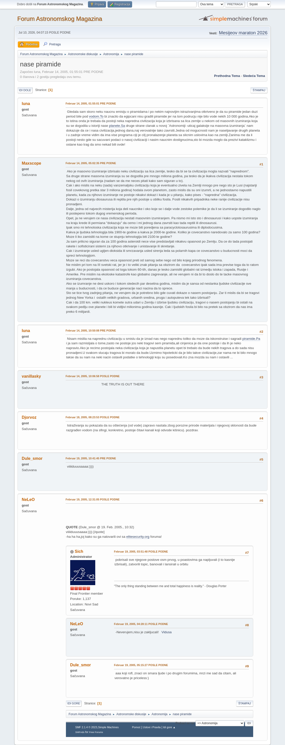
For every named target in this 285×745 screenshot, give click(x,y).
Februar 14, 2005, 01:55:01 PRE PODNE (91, 103)
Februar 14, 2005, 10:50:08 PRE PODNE (91, 330)
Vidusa (166, 632)
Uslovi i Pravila (152, 727)
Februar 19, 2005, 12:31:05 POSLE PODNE (93, 499)
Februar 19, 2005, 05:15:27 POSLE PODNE (141, 665)
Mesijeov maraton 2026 (243, 32)
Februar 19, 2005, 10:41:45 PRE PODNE (91, 458)
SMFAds (79, 732)
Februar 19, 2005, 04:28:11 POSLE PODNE (141, 623)
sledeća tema (254, 76)
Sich (79, 551)
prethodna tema (227, 76)
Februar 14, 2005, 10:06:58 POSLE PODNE (93, 376)
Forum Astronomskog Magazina (59, 18)
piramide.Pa (251, 339)
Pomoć (136, 727)
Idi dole (25, 90)
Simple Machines (108, 727)
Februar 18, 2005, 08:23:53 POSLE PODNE (93, 417)
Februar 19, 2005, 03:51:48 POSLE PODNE (141, 551)
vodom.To (96, 116)
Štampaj (259, 90)
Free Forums (96, 732)
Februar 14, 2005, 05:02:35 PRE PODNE (91, 163)
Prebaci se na (184, 723)
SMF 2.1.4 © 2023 (86, 727)
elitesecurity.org (137, 537)
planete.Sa (117, 126)
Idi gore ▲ (169, 727)
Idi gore (73, 703)
